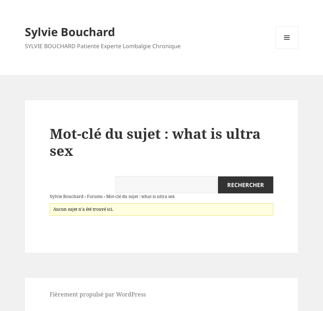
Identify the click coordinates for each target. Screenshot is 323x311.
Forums (95, 196)
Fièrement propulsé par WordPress (98, 294)
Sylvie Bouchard (70, 31)
